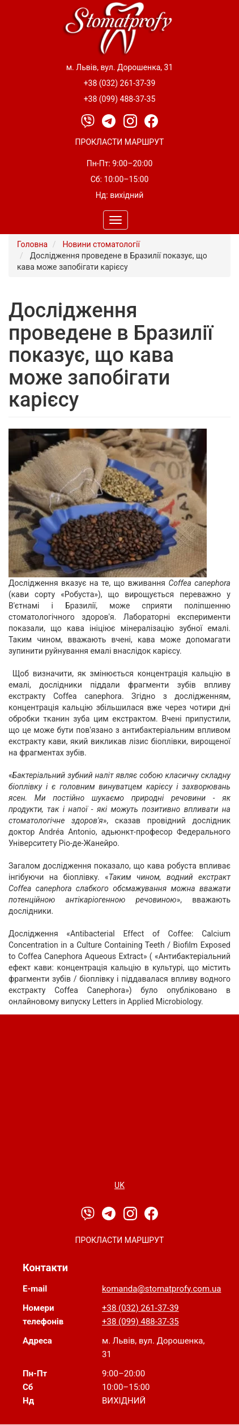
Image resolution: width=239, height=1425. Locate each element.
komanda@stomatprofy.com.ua (161, 1289)
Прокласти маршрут (119, 141)
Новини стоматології (100, 244)
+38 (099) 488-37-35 (120, 98)
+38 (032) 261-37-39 (120, 83)
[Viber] (88, 120)
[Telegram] (109, 120)
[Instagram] (131, 120)
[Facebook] (151, 120)
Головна (32, 244)
